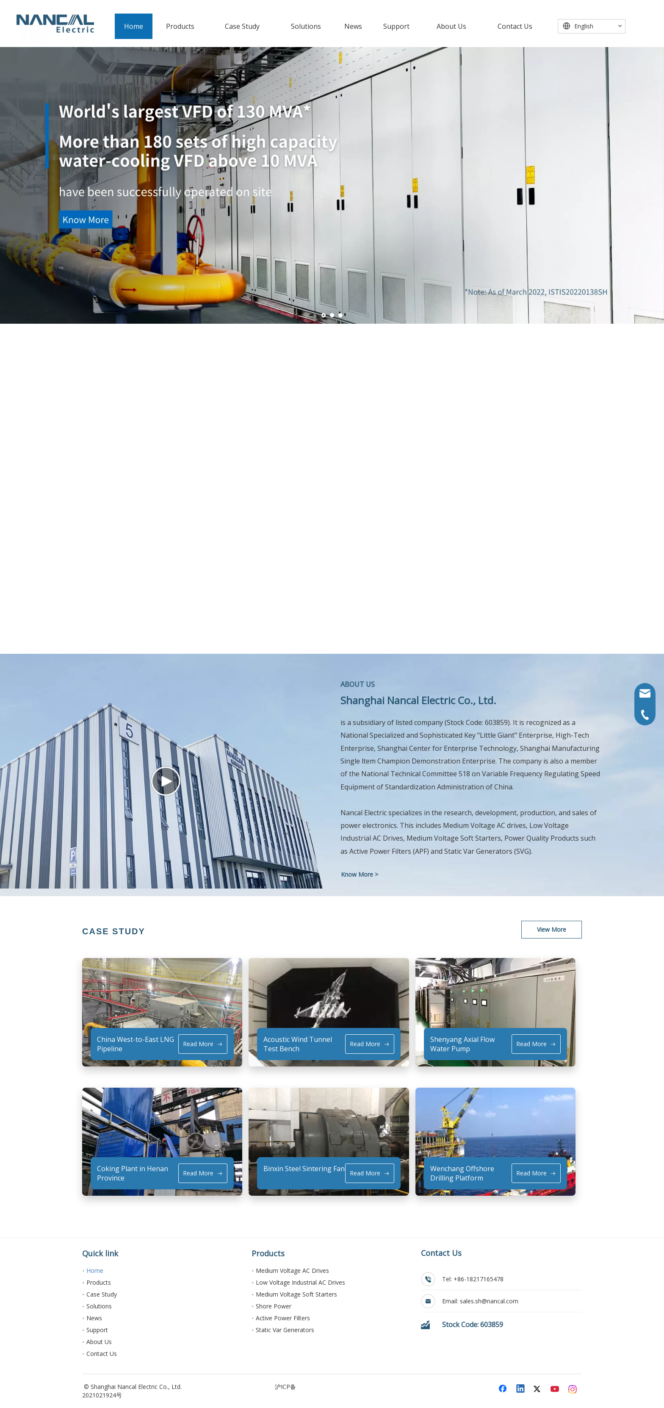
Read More (203, 1044)
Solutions (99, 1306)
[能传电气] (55, 23)
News (94, 1318)
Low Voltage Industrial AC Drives (300, 1282)
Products (98, 1282)
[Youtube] (555, 1389)
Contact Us (101, 1354)
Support (97, 1330)
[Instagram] (573, 1389)
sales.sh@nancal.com (489, 1301)
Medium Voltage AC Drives (292, 1270)
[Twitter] (538, 1389)
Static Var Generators (285, 1330)
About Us (99, 1342)
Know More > (359, 874)
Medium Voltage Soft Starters (296, 1294)
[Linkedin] (521, 1389)
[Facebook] (503, 1389)
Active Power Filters (283, 1318)
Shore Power (273, 1306)
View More (551, 929)
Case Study (101, 1294)
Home (94, 1270)
